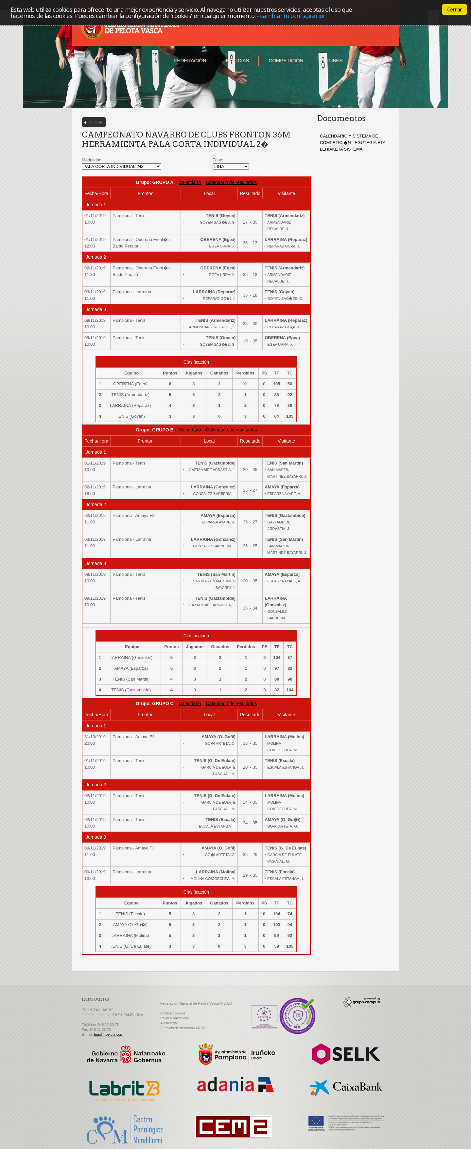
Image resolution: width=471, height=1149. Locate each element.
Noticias (237, 60)
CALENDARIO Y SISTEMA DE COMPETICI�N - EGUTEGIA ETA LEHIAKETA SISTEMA (352, 143)
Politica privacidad (174, 1018)
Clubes (332, 60)
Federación (190, 60)
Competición (286, 60)
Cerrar (454, 9)
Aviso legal (169, 1023)
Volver (95, 122)
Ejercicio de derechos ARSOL (184, 1028)
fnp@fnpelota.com (108, 1034)
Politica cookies (172, 1013)
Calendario (190, 182)
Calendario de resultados (231, 182)
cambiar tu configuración (293, 15)
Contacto (375, 60)
